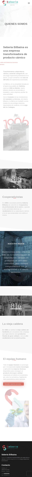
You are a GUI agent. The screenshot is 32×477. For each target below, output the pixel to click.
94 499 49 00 (6, 473)
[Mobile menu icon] (28, 3)
